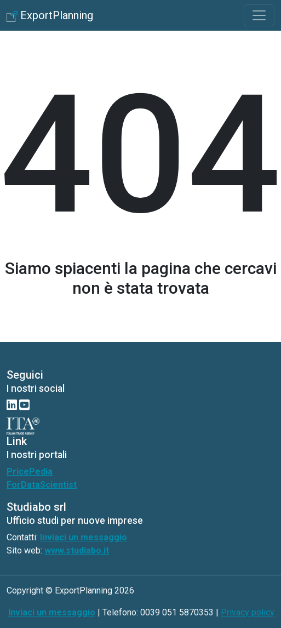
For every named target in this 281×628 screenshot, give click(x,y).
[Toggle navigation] (259, 15)
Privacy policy (247, 612)
